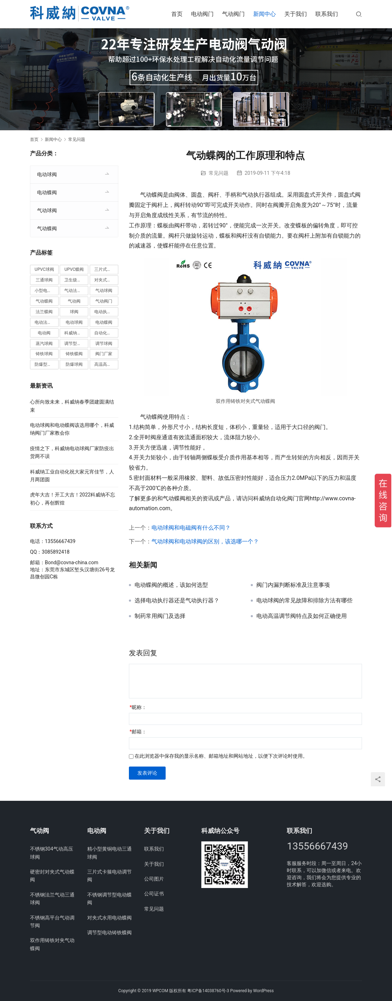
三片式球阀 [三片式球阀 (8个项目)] (104, 269)
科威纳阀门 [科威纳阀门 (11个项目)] (74, 332)
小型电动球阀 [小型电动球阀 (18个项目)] (47, 290)
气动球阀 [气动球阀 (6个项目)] (103, 290)
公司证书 (154, 893)
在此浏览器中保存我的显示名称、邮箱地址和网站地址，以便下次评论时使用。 (221, 756)
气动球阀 (47, 210)
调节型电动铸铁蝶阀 (109, 932)
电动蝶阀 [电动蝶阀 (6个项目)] (103, 322)
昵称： (138, 707)
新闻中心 (264, 14)
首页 (177, 14)
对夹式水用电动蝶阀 (109, 917)
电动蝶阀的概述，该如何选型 (171, 585)
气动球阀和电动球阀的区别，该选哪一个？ (205, 541)
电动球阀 (47, 174)
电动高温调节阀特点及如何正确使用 (301, 616)
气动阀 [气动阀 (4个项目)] (74, 301)
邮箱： (138, 731)
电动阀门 (202, 14)
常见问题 (218, 173)
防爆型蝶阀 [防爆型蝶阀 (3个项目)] (45, 364)
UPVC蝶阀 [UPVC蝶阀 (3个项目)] (74, 269)
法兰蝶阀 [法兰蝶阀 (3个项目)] (44, 311)
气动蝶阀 (47, 228)
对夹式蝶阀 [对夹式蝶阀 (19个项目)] (104, 280)
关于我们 (295, 14)
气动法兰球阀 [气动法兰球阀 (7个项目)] (76, 290)
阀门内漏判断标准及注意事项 (293, 585)
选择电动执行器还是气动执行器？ (177, 600)
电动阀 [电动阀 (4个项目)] (44, 332)
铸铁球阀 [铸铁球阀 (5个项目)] (44, 353)
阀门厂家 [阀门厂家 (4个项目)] (103, 353)
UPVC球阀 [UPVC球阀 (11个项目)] (44, 269)
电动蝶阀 (47, 192)
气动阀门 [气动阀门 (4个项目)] (103, 301)
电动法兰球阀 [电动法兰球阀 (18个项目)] (47, 322)
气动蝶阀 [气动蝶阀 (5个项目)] (44, 301)
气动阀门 (233, 14)
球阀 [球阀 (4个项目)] (74, 311)
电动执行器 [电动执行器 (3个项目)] (104, 311)
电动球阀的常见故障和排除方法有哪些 (304, 600)
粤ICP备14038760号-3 (208, 990)
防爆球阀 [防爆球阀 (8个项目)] (74, 364)
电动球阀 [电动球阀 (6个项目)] (74, 322)
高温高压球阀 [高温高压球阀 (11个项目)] (106, 364)
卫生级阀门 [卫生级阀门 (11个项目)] (74, 280)
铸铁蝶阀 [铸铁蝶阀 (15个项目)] (74, 353)
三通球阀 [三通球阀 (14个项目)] (44, 280)
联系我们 (326, 14)
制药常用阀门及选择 (160, 616)
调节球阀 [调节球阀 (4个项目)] (103, 343)
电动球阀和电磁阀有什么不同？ (191, 527)
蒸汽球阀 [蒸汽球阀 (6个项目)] (44, 343)
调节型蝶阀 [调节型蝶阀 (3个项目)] (74, 343)
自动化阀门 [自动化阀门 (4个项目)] (104, 332)
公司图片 (154, 879)
